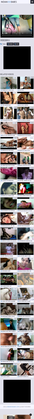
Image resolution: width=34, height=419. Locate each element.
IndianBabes (9, 1)
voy (16, 44)
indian (10, 44)
